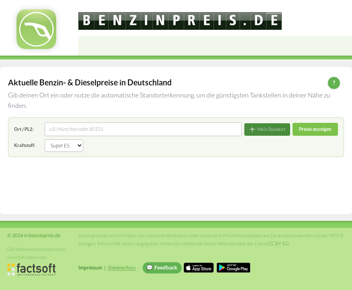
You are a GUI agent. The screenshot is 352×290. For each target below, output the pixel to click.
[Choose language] (290, 8)
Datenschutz (122, 268)
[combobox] (143, 129)
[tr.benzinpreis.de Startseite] (36, 29)
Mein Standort (267, 129)
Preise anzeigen (315, 129)
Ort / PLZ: (24, 129)
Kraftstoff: (24, 145)
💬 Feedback (161, 267)
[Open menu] (342, 46)
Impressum (90, 268)
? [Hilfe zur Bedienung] (334, 82)
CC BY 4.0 (278, 243)
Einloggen (332, 7)
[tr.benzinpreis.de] (180, 21)
